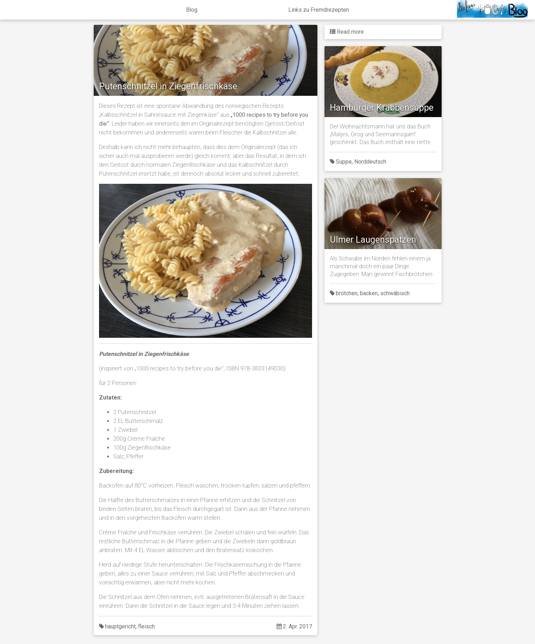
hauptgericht (120, 626)
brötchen (346, 293)
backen (369, 293)
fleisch (146, 626)
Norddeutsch (370, 161)
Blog (191, 9)
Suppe (344, 161)
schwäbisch (395, 293)
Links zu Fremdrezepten (318, 9)
